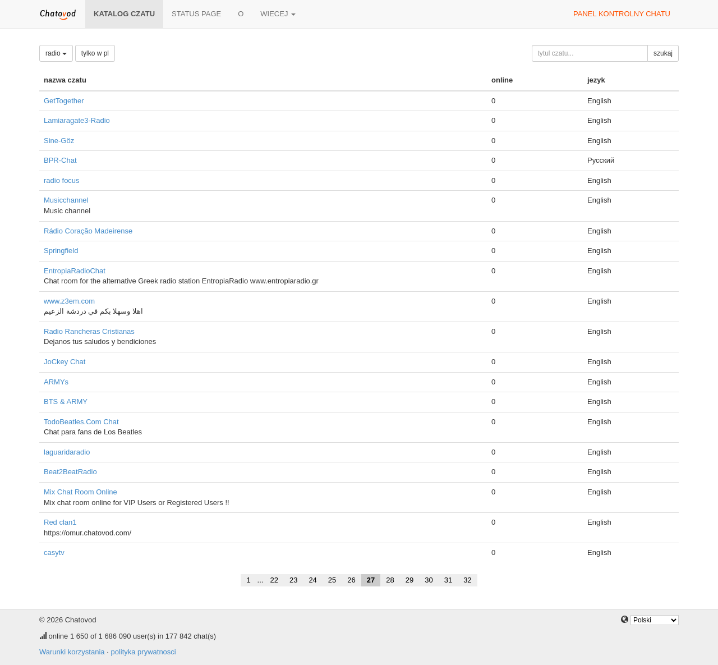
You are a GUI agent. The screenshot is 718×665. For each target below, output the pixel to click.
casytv (54, 552)
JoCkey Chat (64, 361)
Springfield (61, 250)
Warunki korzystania (72, 652)
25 (332, 580)
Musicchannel (66, 200)
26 (351, 580)
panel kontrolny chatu (621, 14)
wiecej (278, 14)
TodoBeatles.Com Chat (81, 422)
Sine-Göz (59, 140)
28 (390, 580)
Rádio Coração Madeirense (88, 231)
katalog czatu (124, 14)
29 (409, 580)
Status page (196, 14)
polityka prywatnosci (143, 652)
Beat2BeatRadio (70, 471)
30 (428, 580)
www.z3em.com (69, 301)
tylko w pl (95, 53)
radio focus (62, 180)
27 (371, 580)
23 (293, 580)
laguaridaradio (67, 452)
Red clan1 (60, 522)
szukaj (663, 53)
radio (56, 53)
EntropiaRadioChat (74, 271)
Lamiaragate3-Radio (77, 120)
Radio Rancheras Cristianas (89, 331)
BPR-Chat (60, 160)
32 (467, 580)
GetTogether (64, 101)
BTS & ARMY (66, 401)
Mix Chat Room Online (80, 492)
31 (448, 580)
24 (312, 580)
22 (274, 580)
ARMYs (56, 382)
